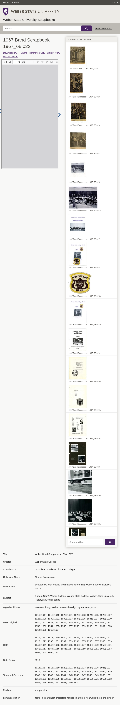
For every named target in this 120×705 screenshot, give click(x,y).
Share (24, 52)
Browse (15, 2)
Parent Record (10, 56)
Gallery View (53, 52)
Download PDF (11, 52)
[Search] (42, 28)
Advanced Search (103, 28)
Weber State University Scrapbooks (29, 19)
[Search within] (85, 542)
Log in (115, 2)
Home (6, 2)
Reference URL (37, 52)
